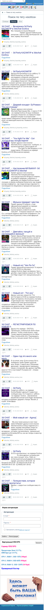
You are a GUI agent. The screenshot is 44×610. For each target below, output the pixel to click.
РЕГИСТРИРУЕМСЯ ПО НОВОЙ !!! (19, 325)
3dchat (12, 94)
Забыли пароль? (24, 530)
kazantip (18, 42)
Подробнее (6, 39)
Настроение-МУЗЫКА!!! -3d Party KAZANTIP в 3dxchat (21, 169)
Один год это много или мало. (19, 357)
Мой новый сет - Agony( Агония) (19, 418)
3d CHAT (6, 26)
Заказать (39, 543)
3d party (6, 42)
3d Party (17, 388)
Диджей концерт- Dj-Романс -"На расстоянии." (22, 105)
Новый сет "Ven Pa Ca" (24, 265)
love (21, 377)
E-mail (6, 516)
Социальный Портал (8, 4)
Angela (35, 46)
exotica (23, 42)
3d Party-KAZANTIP (22, 71)
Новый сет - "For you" (23, 293)
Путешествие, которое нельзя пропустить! (18, 482)
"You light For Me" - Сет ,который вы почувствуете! (18, 139)
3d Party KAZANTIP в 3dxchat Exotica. (21, 53)
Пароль (6, 523)
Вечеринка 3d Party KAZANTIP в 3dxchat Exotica (17, 27)
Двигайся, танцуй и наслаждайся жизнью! (17, 232)
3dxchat (12, 42)
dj (15, 127)
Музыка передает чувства (26, 202)
